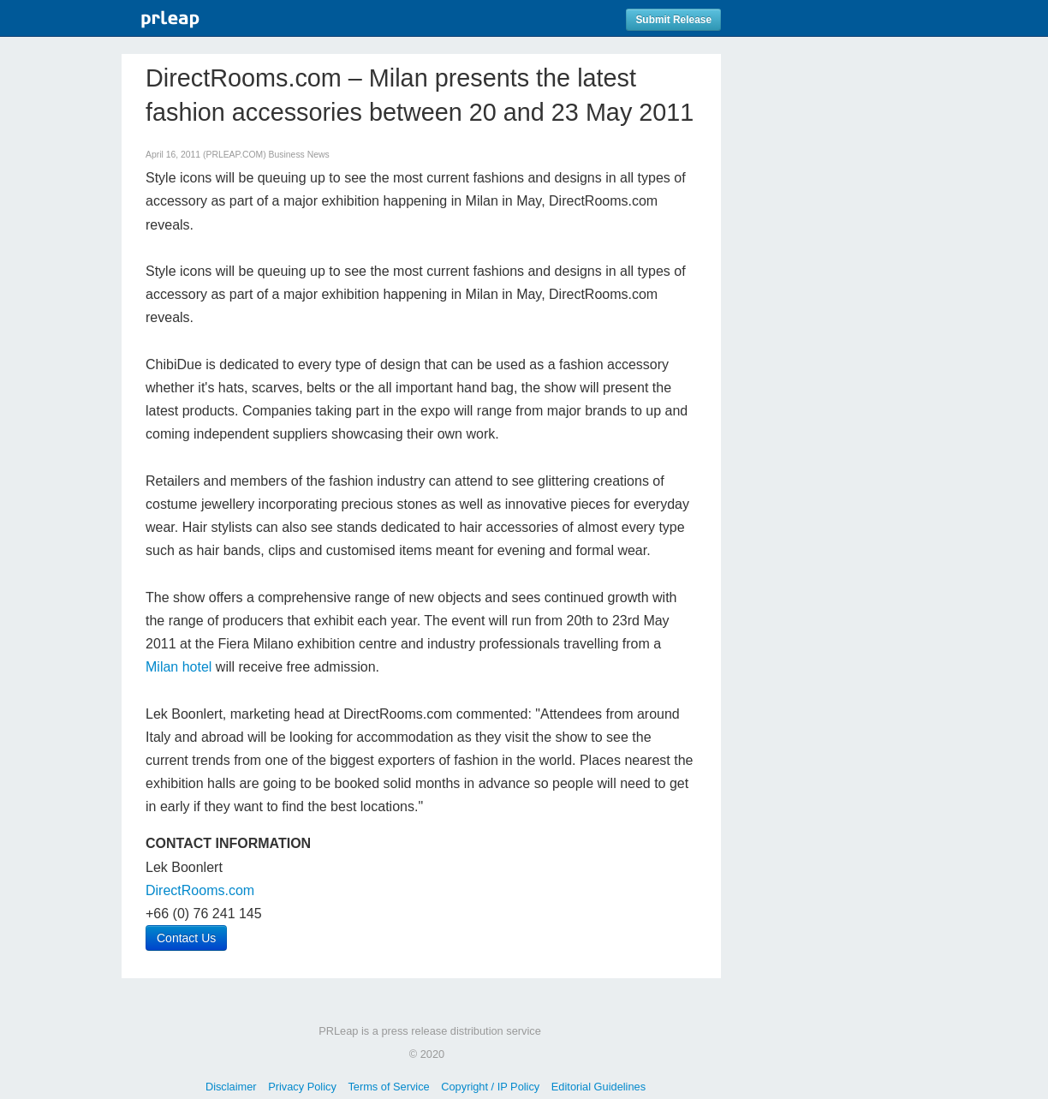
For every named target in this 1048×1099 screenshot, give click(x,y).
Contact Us (186, 938)
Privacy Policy (302, 1086)
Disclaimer (231, 1086)
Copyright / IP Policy (490, 1086)
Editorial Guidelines (598, 1086)
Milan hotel (178, 667)
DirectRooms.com (200, 890)
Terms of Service (388, 1086)
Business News (299, 154)
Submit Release (673, 20)
